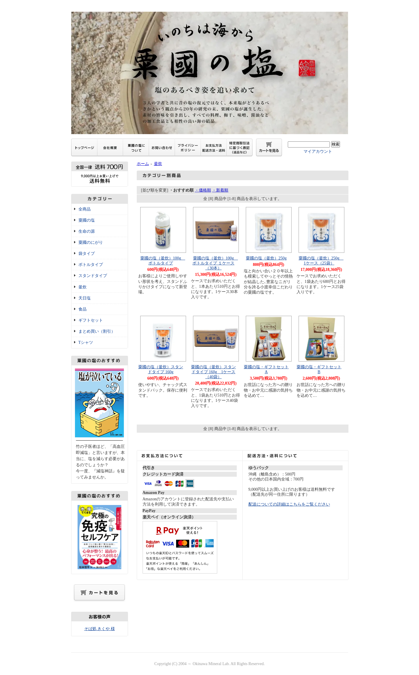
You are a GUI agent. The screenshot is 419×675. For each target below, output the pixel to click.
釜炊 (82, 287)
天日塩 (84, 298)
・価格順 (203, 190)
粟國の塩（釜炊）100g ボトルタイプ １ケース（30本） (215, 263)
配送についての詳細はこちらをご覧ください (289, 504)
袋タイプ (86, 253)
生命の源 (86, 231)
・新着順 (220, 190)
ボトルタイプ (90, 264)
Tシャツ (85, 342)
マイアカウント (318, 151)
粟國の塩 (86, 220)
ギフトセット (90, 320)
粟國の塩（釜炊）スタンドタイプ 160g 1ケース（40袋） (213, 372)
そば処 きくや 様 (99, 629)
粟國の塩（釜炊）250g (266, 258)
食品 (82, 309)
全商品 (84, 209)
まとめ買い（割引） (96, 331)
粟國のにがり (90, 242)
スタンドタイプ (92, 275)
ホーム (143, 164)
